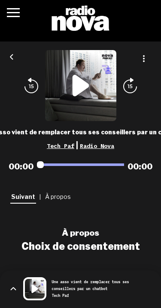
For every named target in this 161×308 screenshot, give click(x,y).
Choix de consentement (80, 246)
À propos (80, 233)
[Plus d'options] (143, 58)
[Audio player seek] (80, 164)
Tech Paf (60, 146)
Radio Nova (97, 146)
